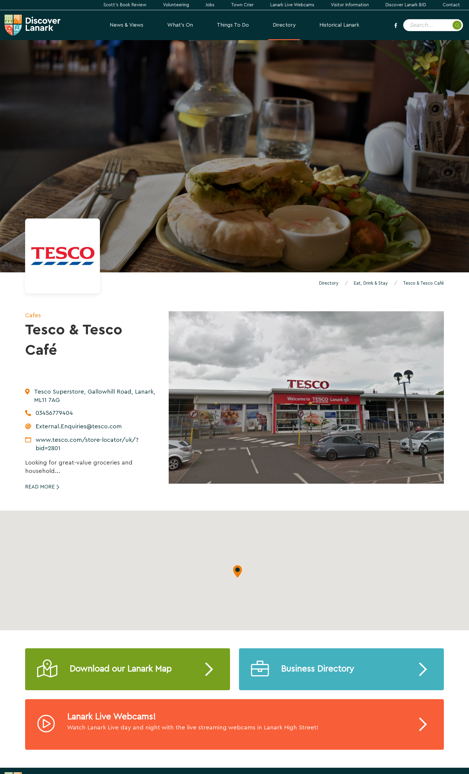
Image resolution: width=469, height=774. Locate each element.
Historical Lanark (339, 25)
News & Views (126, 25)
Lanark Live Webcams (292, 5)
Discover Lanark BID (405, 5)
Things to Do (233, 25)
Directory (284, 25)
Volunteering (176, 5)
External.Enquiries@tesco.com (79, 427)
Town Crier (242, 5)
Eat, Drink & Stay (371, 283)
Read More (40, 486)
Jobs (209, 5)
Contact (451, 5)
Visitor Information (350, 5)
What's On (180, 25)
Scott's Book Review (125, 5)
